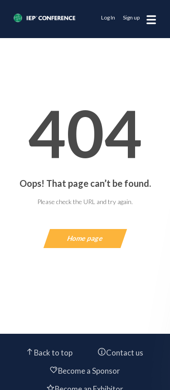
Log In (108, 17)
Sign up (131, 17)
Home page (85, 238)
